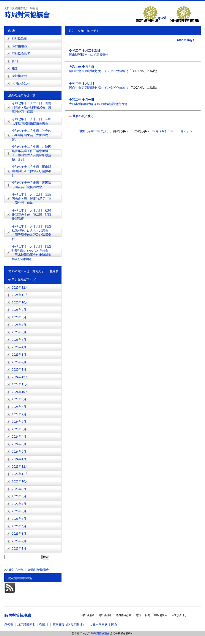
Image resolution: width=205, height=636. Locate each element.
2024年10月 (20, 392)
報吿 (15, 68)
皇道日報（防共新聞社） (68, 624)
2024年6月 (19, 421)
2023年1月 (19, 548)
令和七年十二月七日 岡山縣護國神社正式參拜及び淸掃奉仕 (31, 171)
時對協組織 (19, 46)
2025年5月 (19, 339)
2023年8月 (19, 496)
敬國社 (43, 624)
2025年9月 (19, 309)
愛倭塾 (8, 624)
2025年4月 (19, 347)
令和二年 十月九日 (81, 67)
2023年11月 (20, 474)
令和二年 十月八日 (81, 83)
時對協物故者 (21, 53)
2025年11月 (20, 295)
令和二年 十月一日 (81, 99)
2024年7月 (19, 414)
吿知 (15, 61)
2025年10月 (20, 302)
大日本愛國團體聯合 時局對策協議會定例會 (98, 104)
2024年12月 (20, 377)
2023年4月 (19, 526)
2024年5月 (19, 429)
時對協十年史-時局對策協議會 (28, 570)
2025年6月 (19, 332)
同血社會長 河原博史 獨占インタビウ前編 (97, 87)
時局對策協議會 (27, 14)
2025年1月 (19, 369)
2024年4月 (19, 436)
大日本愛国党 (98, 624)
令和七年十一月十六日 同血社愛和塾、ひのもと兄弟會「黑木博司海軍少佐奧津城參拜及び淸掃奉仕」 (31, 253)
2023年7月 (19, 504)
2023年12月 (20, 466)
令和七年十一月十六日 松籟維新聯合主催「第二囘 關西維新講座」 (31, 214)
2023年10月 (20, 481)
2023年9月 (19, 489)
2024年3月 (19, 444)
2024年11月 (20, 384)
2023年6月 (19, 511)
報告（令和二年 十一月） (169, 131)
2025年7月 (19, 325)
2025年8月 (19, 317)
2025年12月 (20, 287)
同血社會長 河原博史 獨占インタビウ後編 (97, 71)
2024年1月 (19, 459)
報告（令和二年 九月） (94, 131)
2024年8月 (19, 406)
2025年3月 (19, 354)
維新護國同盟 (26, 624)
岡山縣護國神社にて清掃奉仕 (88, 54)
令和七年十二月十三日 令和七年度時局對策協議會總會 (31, 121)
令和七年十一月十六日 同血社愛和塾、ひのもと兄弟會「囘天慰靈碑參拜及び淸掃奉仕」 (31, 233)
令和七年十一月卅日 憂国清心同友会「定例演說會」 (31, 185)
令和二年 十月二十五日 (84, 50)
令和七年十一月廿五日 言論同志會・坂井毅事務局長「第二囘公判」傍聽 (31, 198)
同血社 (115, 624)
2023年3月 (19, 533)
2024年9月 (19, 399)
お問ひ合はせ (21, 83)
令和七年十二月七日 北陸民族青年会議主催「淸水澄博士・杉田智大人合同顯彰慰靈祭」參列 (31, 153)
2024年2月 (19, 451)
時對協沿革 (19, 38)
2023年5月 (19, 518)
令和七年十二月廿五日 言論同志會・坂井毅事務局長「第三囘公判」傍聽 (31, 107)
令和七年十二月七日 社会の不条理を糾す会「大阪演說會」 (31, 135)
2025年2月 (19, 362)
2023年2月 (19, 541)
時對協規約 (19, 76)
